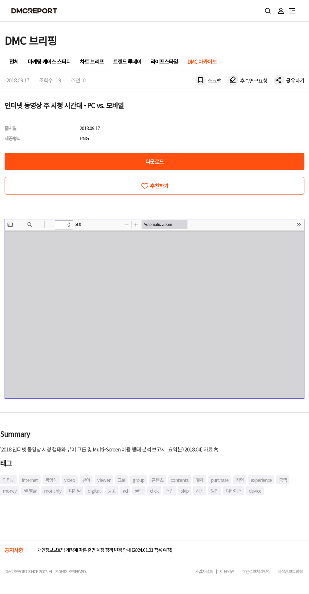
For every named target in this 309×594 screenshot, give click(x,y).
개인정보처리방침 (256, 571)
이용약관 (227, 571)
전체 (13, 61)
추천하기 (159, 186)
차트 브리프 (92, 61)
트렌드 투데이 (127, 61)
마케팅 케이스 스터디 (49, 61)
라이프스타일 (164, 61)
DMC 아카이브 (202, 61)
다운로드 (154, 161)
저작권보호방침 (290, 571)
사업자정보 (204, 571)
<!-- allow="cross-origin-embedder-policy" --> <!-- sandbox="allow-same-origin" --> (154, 309)
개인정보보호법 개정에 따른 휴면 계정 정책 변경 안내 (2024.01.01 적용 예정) (104, 549)
